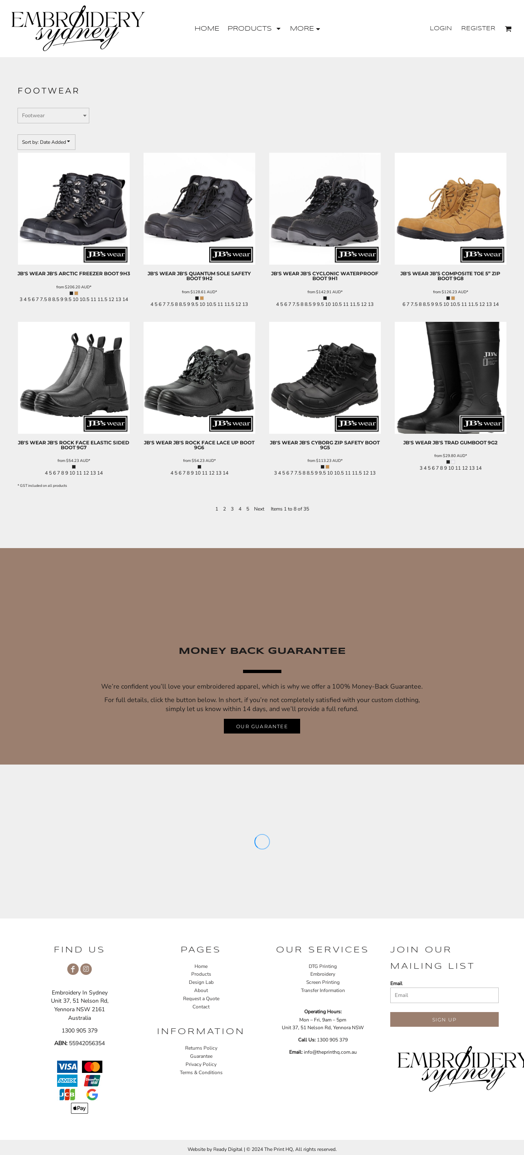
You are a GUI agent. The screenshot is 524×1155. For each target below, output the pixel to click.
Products (201, 974)
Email (396, 983)
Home (201, 966)
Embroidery (322, 974)
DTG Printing (323, 966)
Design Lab (201, 982)
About (201, 990)
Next (259, 509)
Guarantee (201, 1056)
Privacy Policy (201, 1064)
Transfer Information (323, 990)
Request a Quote (201, 998)
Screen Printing (323, 982)
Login (441, 28)
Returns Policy (201, 1048)
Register (478, 28)
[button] (254, 29)
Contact (201, 1006)
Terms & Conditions (201, 1072)
